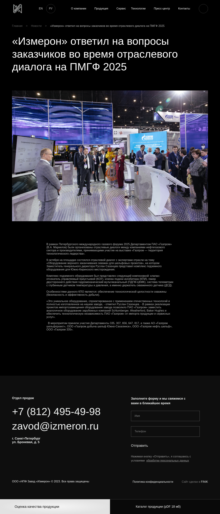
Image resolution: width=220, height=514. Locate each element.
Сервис (121, 8)
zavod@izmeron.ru (55, 426)
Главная (17, 25)
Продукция (101, 8)
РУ (50, 8)
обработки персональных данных (167, 460)
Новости (36, 25)
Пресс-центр (162, 8)
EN (41, 8)
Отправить (139, 445)
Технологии (138, 8)
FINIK (204, 481)
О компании (78, 8)
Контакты (184, 8)
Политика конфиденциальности (153, 481)
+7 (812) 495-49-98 (56, 411)
